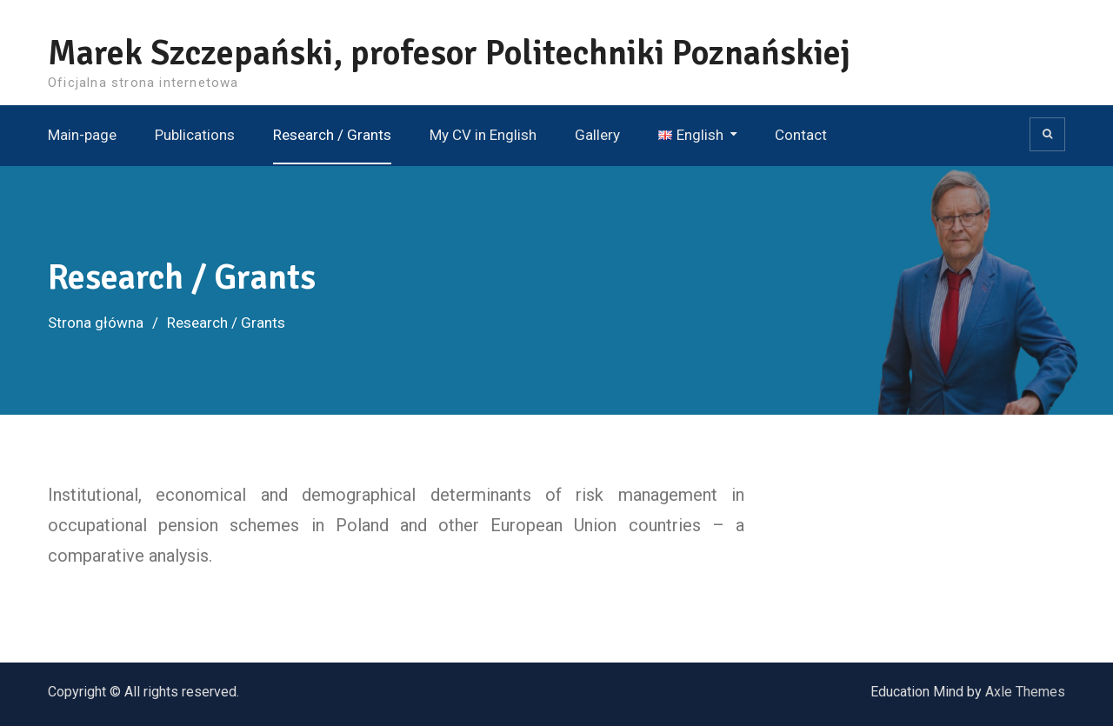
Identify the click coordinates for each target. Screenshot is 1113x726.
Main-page (82, 134)
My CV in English (483, 134)
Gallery (597, 134)
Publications (195, 134)
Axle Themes (1025, 691)
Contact (801, 134)
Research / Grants (332, 134)
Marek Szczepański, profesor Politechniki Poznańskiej (449, 53)
